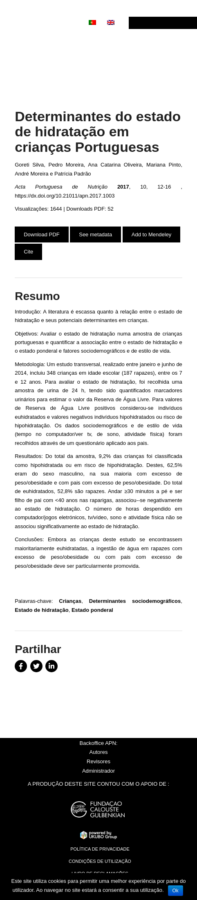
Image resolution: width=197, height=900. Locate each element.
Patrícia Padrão (72, 174)
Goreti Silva (29, 165)
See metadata (95, 234)
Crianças (70, 601)
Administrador (98, 771)
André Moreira (31, 174)
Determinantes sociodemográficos (135, 601)
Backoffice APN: (99, 743)
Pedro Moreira (66, 165)
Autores (99, 752)
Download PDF (41, 234)
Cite (28, 252)
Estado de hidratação (41, 610)
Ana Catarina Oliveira (115, 165)
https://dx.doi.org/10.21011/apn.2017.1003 (64, 196)
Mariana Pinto (163, 165)
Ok (175, 890)
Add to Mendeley (152, 234)
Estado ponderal (92, 610)
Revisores (98, 761)
